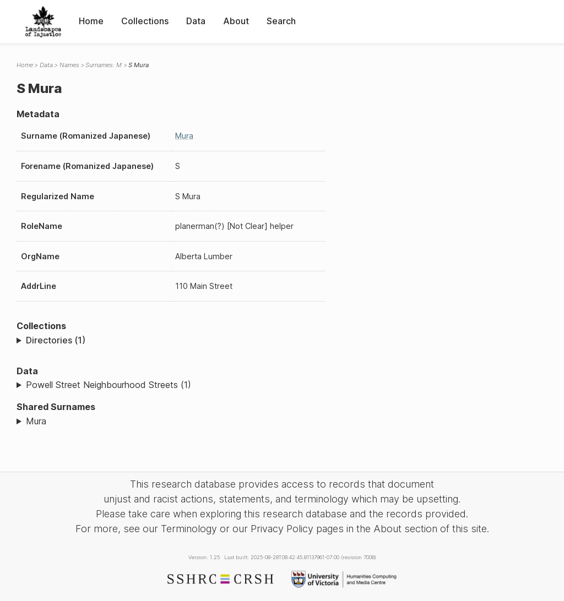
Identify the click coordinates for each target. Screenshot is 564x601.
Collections (145, 20)
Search (281, 20)
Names (69, 65)
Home (91, 20)
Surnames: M (103, 65)
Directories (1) (55, 340)
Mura (184, 135)
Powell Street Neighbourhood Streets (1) (108, 384)
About (236, 20)
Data (195, 20)
